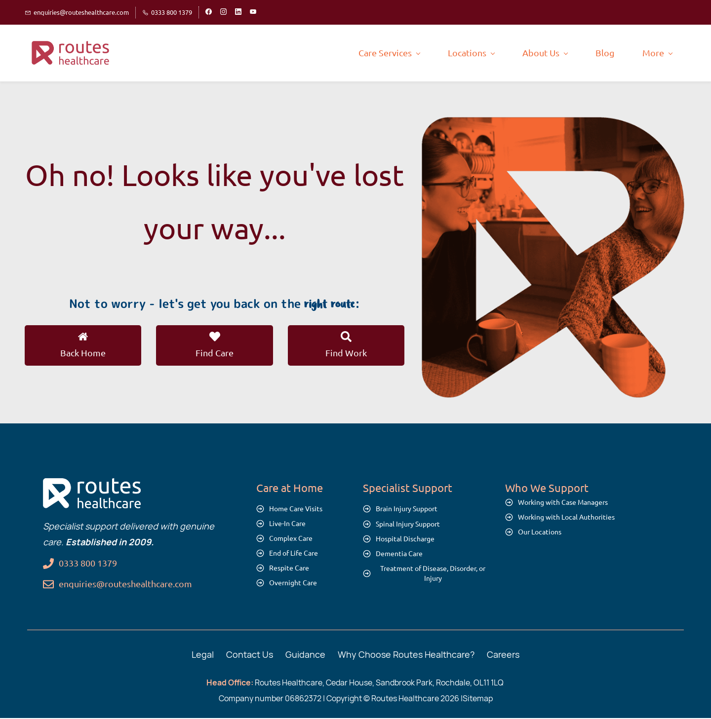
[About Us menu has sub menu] (457, 53)
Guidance (305, 655)
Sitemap (478, 699)
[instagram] (223, 12)
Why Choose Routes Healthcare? (406, 655)
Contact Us (249, 655)
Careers (503, 655)
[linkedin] (238, 12)
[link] (552, 124)
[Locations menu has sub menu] (383, 53)
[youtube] (253, 12)
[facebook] (208, 12)
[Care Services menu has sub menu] (301, 53)
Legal (203, 655)
